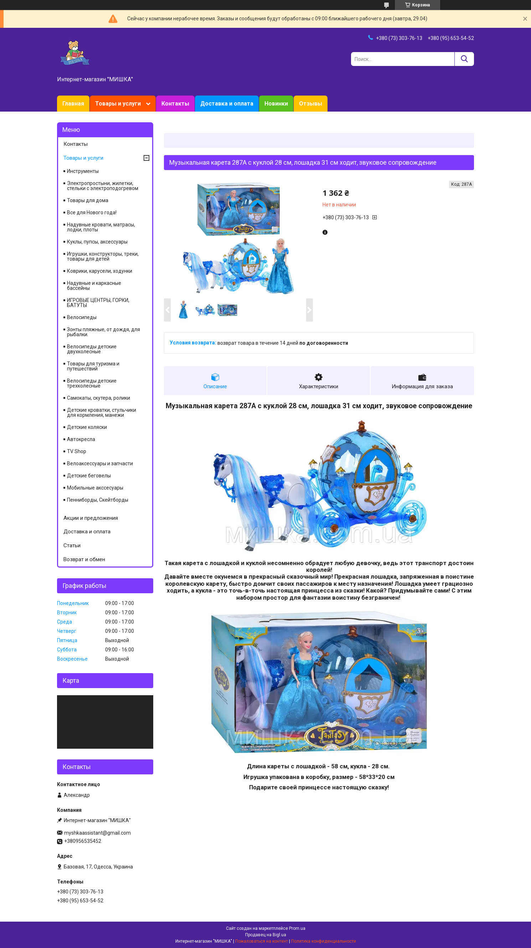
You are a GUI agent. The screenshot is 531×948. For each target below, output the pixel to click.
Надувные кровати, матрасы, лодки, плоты (101, 227)
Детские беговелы (89, 475)
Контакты (175, 103)
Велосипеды (82, 317)
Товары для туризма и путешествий (93, 366)
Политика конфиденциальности (323, 941)
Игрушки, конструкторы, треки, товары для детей (103, 256)
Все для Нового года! (92, 212)
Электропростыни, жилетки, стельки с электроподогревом (102, 185)
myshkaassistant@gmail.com (97, 833)
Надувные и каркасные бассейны (94, 285)
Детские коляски (87, 427)
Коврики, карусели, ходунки (99, 271)
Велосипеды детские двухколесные (92, 349)
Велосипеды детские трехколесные (92, 383)
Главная (73, 103)
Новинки (276, 103)
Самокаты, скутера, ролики (98, 398)
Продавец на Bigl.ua (265, 934)
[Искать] (464, 59)
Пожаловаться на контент (261, 941)
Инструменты (83, 171)
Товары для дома (87, 200)
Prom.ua (297, 928)
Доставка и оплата (226, 103)
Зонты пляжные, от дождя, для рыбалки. (103, 332)
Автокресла (81, 439)
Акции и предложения (90, 518)
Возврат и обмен (84, 559)
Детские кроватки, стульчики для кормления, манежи (101, 412)
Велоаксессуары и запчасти (100, 463)
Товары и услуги (118, 103)
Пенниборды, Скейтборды (97, 500)
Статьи (72, 545)
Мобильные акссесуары (95, 488)
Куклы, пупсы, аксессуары (97, 242)
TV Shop (76, 451)
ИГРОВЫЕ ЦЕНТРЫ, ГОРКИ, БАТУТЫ (98, 302)
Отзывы (310, 103)
